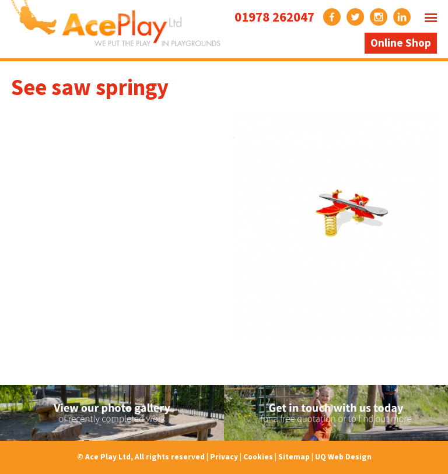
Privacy (224, 457)
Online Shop (400, 43)
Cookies (258, 457)
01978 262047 (274, 16)
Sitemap (294, 457)
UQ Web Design (343, 457)
